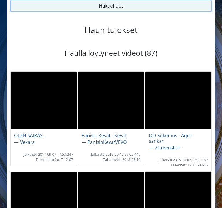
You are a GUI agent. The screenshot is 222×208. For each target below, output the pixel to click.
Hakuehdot (111, 6)
